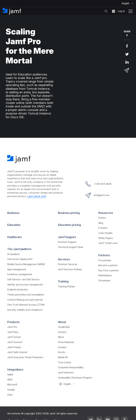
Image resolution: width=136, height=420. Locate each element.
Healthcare (15, 236)
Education (14, 224)
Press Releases (66, 341)
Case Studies (105, 232)
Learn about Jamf (36, 196)
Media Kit (63, 356)
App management (16, 269)
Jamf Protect (14, 346)
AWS (9, 379)
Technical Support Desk (70, 246)
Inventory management (19, 274)
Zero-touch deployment (20, 258)
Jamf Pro (12, 326)
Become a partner (108, 265)
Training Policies (66, 286)
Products (13, 321)
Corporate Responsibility (71, 367)
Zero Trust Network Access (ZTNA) (26, 304)
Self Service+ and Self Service (23, 279)
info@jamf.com (97, 195)
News (61, 336)
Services (64, 259)
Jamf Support (67, 236)
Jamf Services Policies (70, 269)
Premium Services (67, 263)
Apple (10, 373)
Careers (62, 346)
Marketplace (105, 275)
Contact (62, 331)
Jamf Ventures (65, 372)
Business (13, 212)
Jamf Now (12, 331)
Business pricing (69, 212)
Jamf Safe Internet (17, 351)
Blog (100, 222)
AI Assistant (13, 253)
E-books (102, 227)
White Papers (105, 237)
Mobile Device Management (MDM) (26, 263)
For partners (104, 260)
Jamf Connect (15, 341)
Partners (104, 255)
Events (102, 217)
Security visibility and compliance (24, 309)
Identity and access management (25, 284)
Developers (104, 280)
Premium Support (67, 241)
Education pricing (70, 224)
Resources (105, 212)
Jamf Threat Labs (107, 243)
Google (11, 389)
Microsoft (12, 384)
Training (63, 281)
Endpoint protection (17, 289)
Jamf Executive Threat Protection (25, 356)
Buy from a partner (108, 270)
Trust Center (64, 361)
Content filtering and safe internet (25, 299)
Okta (9, 394)
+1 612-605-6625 (98, 184)
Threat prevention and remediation (25, 294)
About (62, 321)
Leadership (64, 326)
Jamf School (14, 336)
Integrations (15, 369)
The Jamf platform (19, 249)
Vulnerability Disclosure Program (75, 377)
